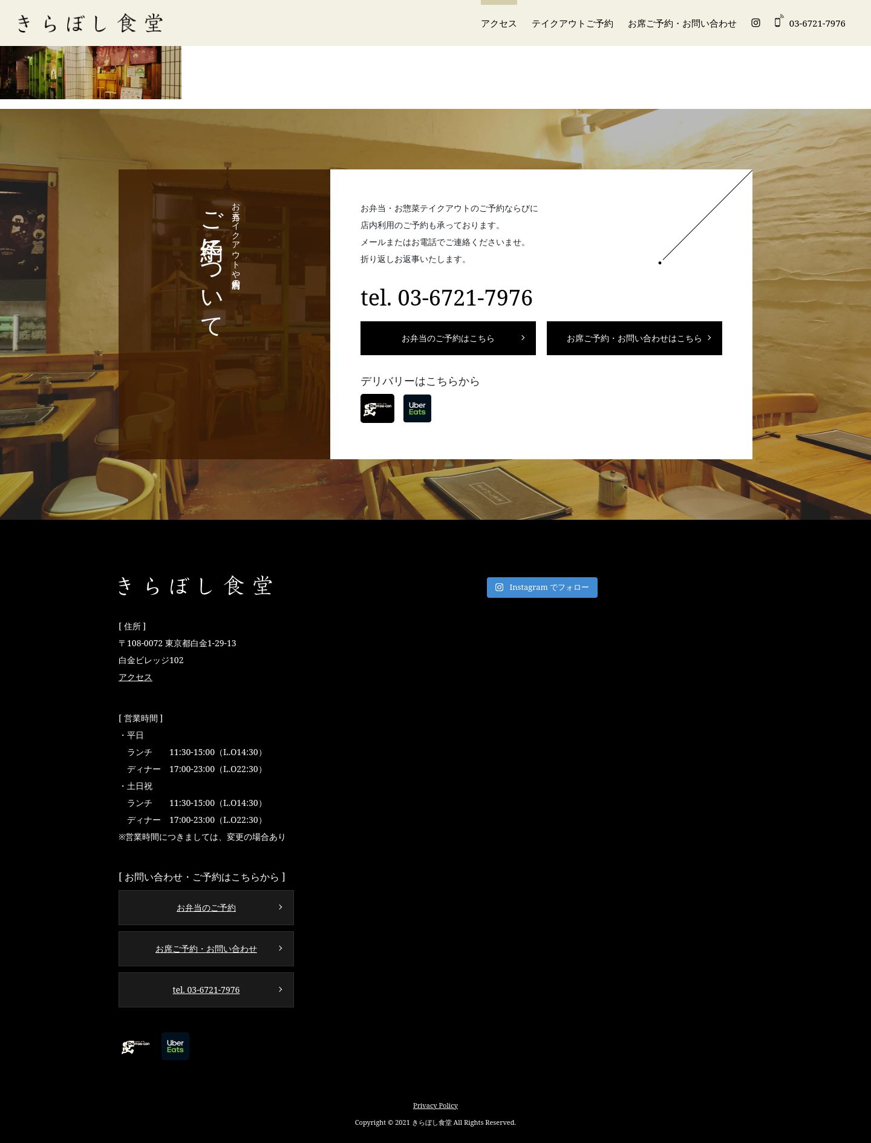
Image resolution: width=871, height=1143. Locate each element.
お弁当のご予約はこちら (448, 338)
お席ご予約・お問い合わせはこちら (634, 338)
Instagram (755, 23)
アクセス (499, 23)
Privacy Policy (435, 1105)
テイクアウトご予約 (572, 23)
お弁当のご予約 (206, 907)
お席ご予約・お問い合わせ (682, 23)
